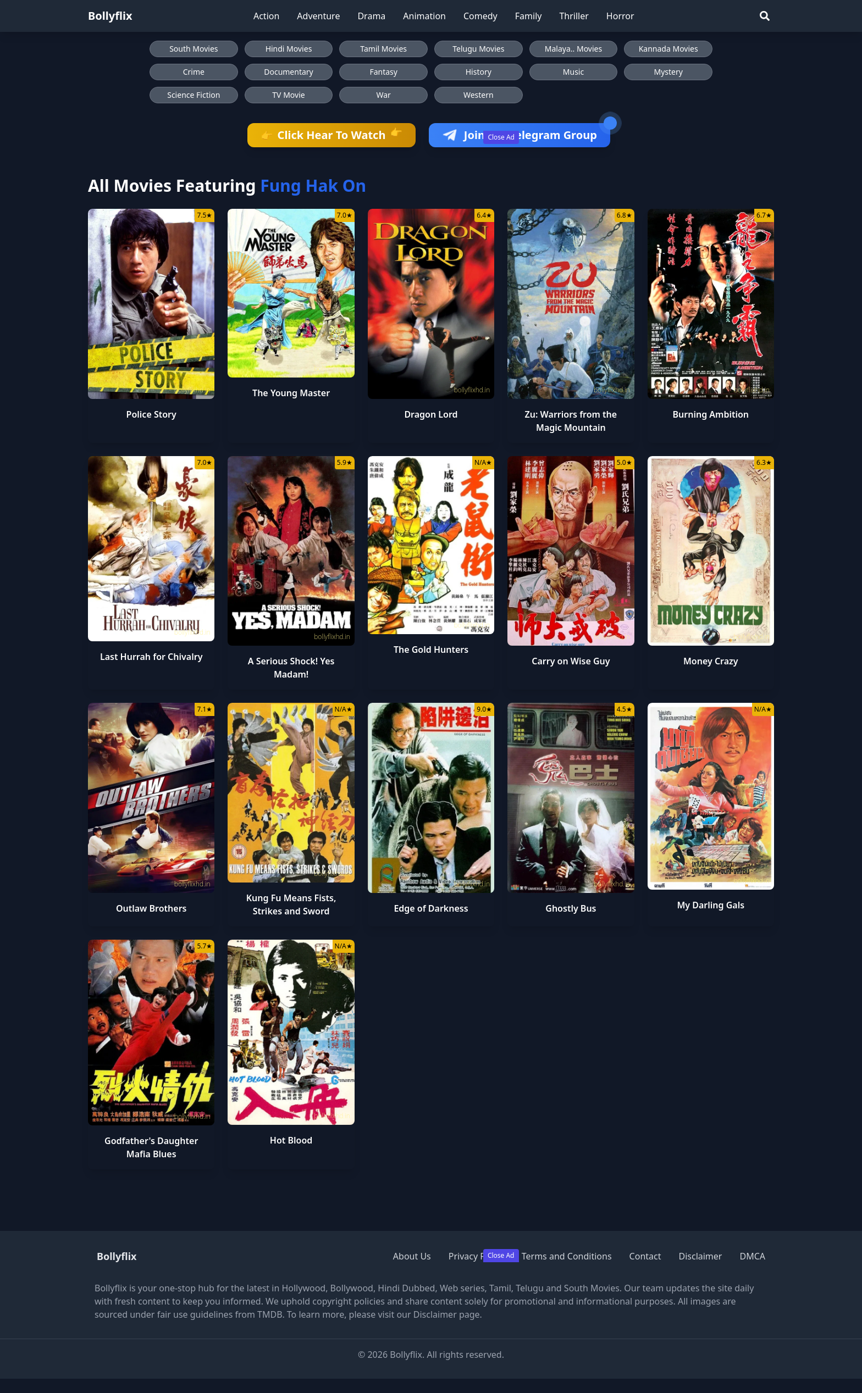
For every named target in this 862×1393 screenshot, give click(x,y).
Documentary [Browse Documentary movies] (288, 71)
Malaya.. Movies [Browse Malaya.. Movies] (573, 48)
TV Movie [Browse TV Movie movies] (288, 95)
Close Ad (501, 137)
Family (528, 16)
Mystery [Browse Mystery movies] (668, 71)
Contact (645, 1256)
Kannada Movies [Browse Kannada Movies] (668, 48)
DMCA (752, 1256)
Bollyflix (110, 15)
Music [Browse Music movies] (573, 71)
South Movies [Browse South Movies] (193, 48)
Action (266, 16)
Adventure (318, 16)
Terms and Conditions (567, 1256)
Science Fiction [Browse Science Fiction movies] (193, 95)
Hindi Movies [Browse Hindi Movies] (289, 48)
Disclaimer (700, 1256)
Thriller (573, 16)
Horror (620, 16)
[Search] (764, 16)
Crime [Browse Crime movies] (194, 71)
